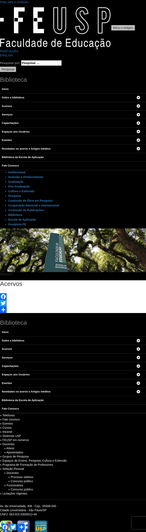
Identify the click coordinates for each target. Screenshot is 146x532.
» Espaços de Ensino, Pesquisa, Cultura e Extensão (33, 460)
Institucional (16, 172)
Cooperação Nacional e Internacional (33, 205)
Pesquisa (14, 196)
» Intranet (6, 431)
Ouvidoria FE (17, 224)
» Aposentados (13, 452)
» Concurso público (20, 481)
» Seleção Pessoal (12, 468)
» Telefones (7, 415)
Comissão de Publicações (26, 210)
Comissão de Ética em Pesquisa (30, 200)
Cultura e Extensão (21, 191)
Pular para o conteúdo (14, 2)
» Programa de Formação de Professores (26, 464)
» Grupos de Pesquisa (14, 456)
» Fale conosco (10, 419)
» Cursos (6, 427)
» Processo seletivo (20, 477)
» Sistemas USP (10, 436)
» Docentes (7, 444)
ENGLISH (6, 55)
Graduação (15, 181)
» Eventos (6, 423)
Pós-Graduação (19, 186)
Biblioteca (15, 215)
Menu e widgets (123, 27)
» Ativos (9, 448)
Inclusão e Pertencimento (25, 177)
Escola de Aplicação (22, 219)
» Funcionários (13, 485)
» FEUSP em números (14, 440)
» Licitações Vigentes (13, 493)
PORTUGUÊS (9, 51)
